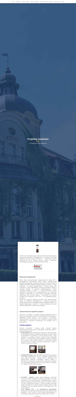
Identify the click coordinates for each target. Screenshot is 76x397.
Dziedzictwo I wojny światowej (46, 1)
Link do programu (25, 325)
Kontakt (62, 1)
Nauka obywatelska (35, 1)
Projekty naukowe (25, 1)
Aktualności (18, 1)
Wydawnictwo (57, 1)
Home (13, 1)
